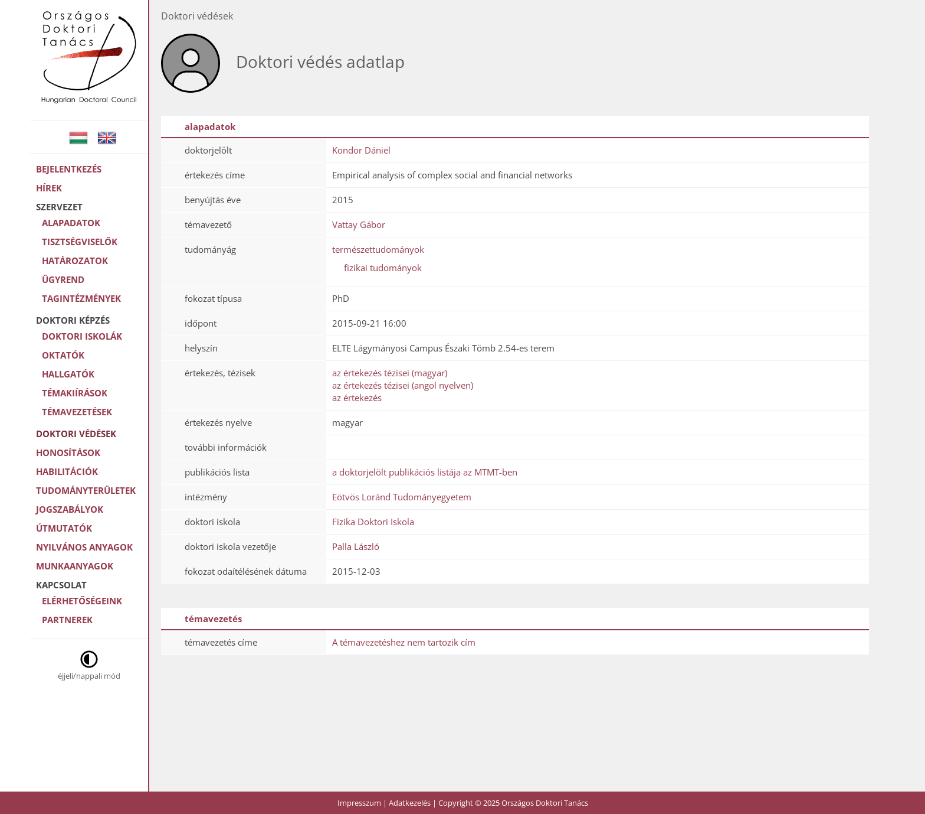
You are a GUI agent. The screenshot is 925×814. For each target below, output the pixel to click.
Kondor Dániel (361, 150)
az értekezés (357, 397)
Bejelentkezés (68, 169)
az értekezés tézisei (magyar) (389, 373)
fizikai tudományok (383, 267)
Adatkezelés (410, 802)
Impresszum (359, 802)
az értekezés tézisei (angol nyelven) (402, 385)
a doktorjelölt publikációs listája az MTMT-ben (424, 472)
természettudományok (378, 249)
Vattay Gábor (358, 224)
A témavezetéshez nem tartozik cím (403, 642)
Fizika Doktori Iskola (373, 522)
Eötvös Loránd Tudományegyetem (401, 497)
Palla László (355, 546)
